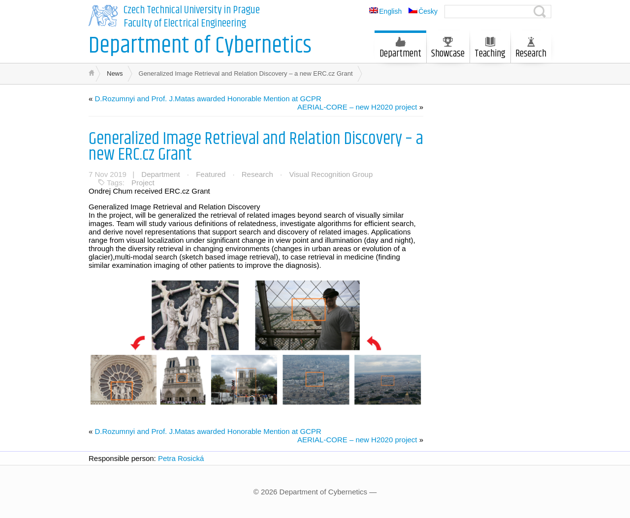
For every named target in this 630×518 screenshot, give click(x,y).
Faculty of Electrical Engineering (185, 23)
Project (143, 182)
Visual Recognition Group (331, 174)
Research (530, 49)
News (115, 73)
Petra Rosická (181, 458)
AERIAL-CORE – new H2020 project (357, 107)
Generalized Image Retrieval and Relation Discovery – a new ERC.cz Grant (256, 146)
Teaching (489, 49)
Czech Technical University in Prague (192, 10)
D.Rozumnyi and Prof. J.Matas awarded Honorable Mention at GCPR (208, 98)
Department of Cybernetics (200, 46)
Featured (210, 174)
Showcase (448, 49)
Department (400, 49)
